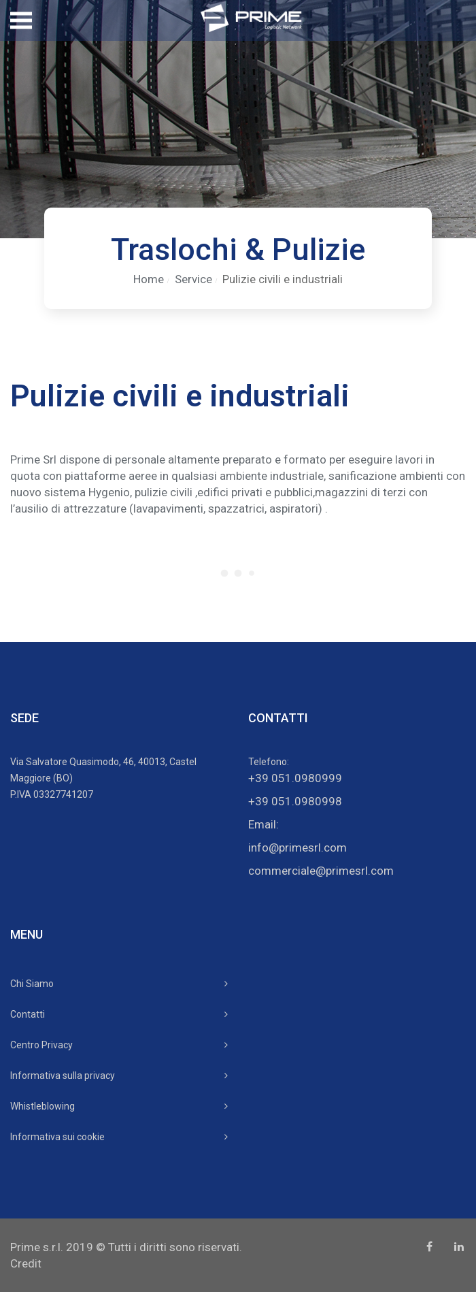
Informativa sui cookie (57, 1136)
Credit (25, 1263)
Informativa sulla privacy (62, 1075)
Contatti (27, 1014)
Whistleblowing (42, 1106)
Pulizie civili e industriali (282, 279)
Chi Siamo (32, 983)
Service (193, 279)
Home (148, 279)
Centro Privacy (41, 1044)
